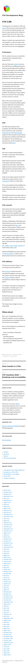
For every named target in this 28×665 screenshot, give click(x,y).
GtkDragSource (6, 132)
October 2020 (7, 545)
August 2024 (7, 502)
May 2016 (6, 610)
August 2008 (7, 644)
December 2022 (8, 524)
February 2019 (8, 571)
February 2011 (7, 614)
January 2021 (7, 541)
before (14, 143)
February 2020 (8, 559)
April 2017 (6, 590)
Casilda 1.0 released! (9, 478)
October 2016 (7, 600)
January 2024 (7, 512)
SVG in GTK (7, 476)
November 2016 (8, 598)
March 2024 (7, 508)
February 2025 (8, 500)
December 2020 (8, 543)
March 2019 (7, 569)
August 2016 (7, 604)
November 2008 (8, 638)
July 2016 (6, 606)
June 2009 (6, 624)
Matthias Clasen (8, 354)
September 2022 (8, 529)
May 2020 (6, 553)
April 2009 (7, 628)
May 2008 (6, 650)
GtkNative (8, 271)
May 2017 (6, 587)
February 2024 (8, 510)
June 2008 (6, 648)
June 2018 (6, 577)
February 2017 (8, 592)
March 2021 (7, 537)
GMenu (17, 225)
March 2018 (7, 579)
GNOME (17, 404)
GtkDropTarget (18, 132)
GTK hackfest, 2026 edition (11, 474)
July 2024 (6, 504)
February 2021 (8, 539)
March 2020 (7, 557)
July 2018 (6, 575)
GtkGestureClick (8, 253)
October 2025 (7, 494)
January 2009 (7, 634)
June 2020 (6, 551)
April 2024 (7, 506)
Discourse (6, 454)
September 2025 (8, 496)
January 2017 (7, 594)
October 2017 (7, 581)
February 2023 (8, 522)
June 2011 (6, 612)
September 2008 (8, 642)
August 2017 (7, 583)
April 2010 (6, 616)
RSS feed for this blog (10, 458)
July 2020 (6, 549)
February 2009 (8, 632)
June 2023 (6, 518)
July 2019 (6, 565)
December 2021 (8, 531)
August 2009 (7, 620)
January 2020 (7, 561)
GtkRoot (6, 277)
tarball (4, 28)
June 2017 (6, 585)
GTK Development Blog (12, 15)
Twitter (6, 456)
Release (15, 356)
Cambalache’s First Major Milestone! (14, 470)
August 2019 (7, 563)
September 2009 (8, 618)
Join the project (6, 440)
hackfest (16, 64)
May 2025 (6, 498)
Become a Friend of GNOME (10, 426)
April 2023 (6, 520)
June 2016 (6, 608)
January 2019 (7, 573)
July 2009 (6, 622)
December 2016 (8, 596)
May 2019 (6, 567)
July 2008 (6, 646)
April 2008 (7, 653)
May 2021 (6, 535)
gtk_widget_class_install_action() (12, 245)
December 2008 (8, 636)
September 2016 (8, 602)
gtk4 (11, 356)
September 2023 (8, 516)
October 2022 (7, 527)
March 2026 (7, 490)
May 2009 (6, 626)
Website (6, 452)
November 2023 (8, 514)
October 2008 (7, 640)
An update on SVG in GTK (11, 472)
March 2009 (7, 630)
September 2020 (8, 547)
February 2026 (8, 492)
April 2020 (7, 555)
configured (5, 181)
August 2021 (7, 533)
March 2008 (7, 655)
